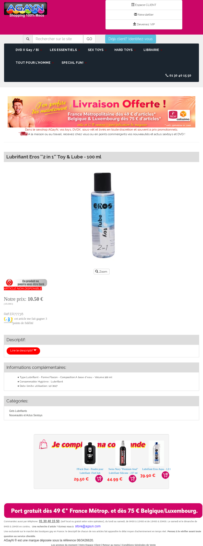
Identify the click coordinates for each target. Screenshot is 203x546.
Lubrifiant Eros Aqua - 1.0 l (156, 469)
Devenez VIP (144, 24)
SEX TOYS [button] (97, 50)
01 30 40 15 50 (178, 75)
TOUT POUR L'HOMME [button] (35, 63)
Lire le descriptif (23, 350)
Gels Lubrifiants (18, 411)
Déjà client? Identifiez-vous (131, 39)
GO (89, 39)
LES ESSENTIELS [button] (65, 50)
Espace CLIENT (143, 5)
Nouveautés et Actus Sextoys (25, 415)
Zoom (101, 271)
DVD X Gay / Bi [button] (29, 50)
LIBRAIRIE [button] (153, 50)
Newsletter (143, 14)
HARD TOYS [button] (125, 50)
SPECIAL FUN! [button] (74, 63)
